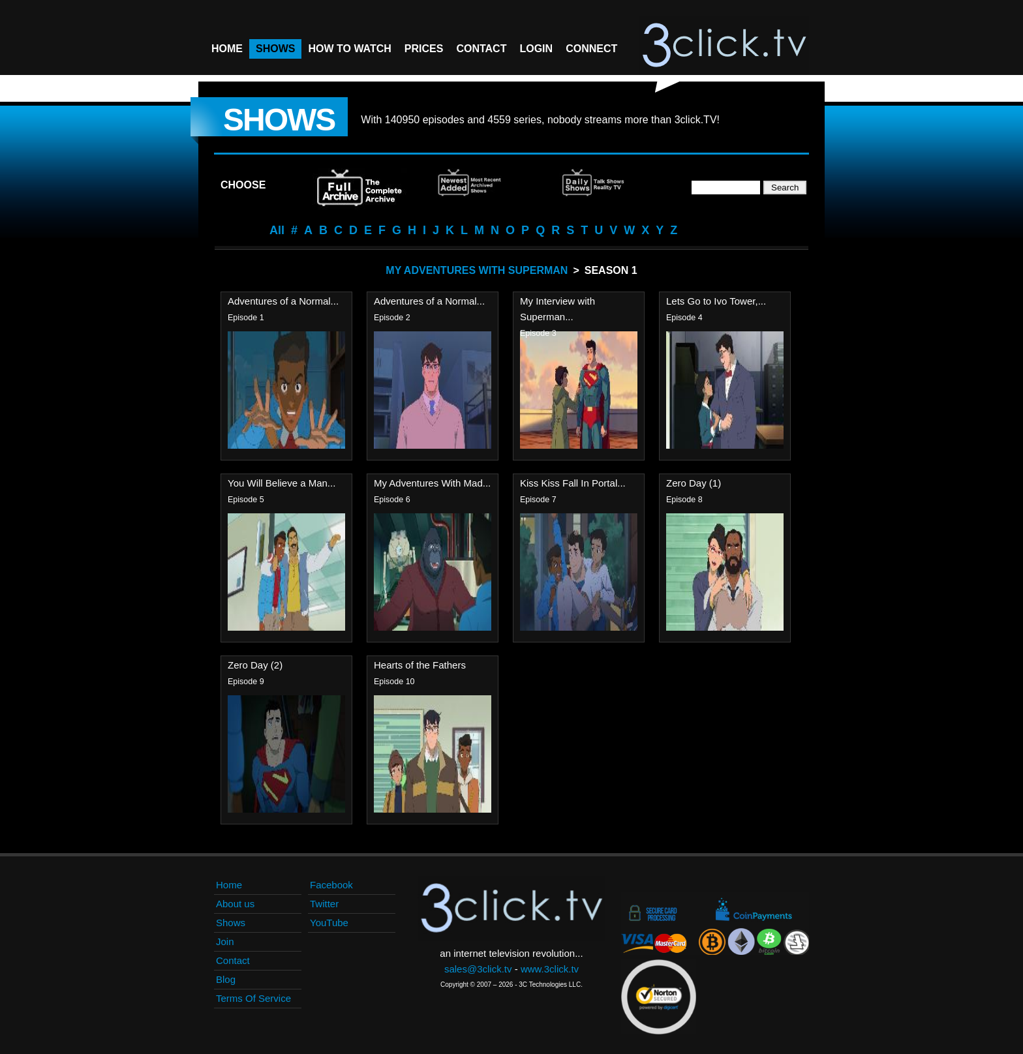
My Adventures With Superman (477, 270)
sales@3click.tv (478, 968)
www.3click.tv (550, 968)
